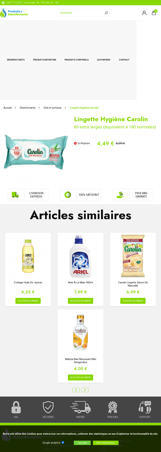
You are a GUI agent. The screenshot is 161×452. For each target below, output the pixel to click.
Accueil (8, 37)
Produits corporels (89, 26)
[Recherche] (81, 12)
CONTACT (146, 26)
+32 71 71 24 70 (14, 2)
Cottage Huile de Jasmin (28, 212)
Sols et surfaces (53, 37)
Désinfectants (18, 26)
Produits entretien (52, 26)
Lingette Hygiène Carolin (84, 37)
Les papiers (121, 26)
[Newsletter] (58, 423)
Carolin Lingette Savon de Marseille (133, 214)
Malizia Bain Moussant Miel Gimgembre (80, 290)
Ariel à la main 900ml (80, 212)
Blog (103, 379)
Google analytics (51, 442)
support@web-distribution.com (116, 371)
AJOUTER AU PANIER (28, 230)
